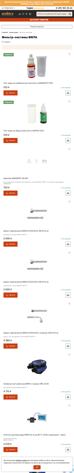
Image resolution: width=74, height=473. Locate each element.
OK (37, 467)
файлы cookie (21, 460)
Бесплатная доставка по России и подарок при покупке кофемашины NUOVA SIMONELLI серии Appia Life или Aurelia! (37, 3)
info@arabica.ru (9, 8)
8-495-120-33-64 (64, 8)
